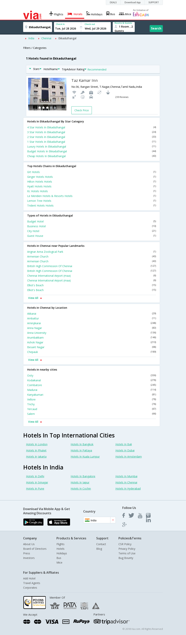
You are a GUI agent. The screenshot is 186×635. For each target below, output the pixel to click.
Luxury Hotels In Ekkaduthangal (91, 146)
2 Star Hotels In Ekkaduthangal (91, 137)
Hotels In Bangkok (82, 444)
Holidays (61, 553)
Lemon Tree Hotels (91, 201)
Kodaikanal (91, 380)
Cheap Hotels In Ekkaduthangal (91, 156)
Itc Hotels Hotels (91, 191)
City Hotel (91, 231)
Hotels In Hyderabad (128, 488)
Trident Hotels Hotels (91, 205)
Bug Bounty (125, 558)
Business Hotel (91, 226)
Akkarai (91, 313)
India (31, 38)
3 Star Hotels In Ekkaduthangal (91, 132)
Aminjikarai (91, 323)
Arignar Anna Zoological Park (91, 252)
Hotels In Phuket (36, 450)
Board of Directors (34, 548)
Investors (29, 558)
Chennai (46, 38)
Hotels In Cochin (81, 488)
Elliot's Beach (91, 285)
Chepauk (91, 352)
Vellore (91, 399)
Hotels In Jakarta (36, 456)
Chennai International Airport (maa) (91, 275)
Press (26, 553)
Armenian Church (91, 256)
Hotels (60, 548)
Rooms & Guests (123, 22)
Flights (60, 544)
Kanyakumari (91, 394)
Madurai (91, 390)
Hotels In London (36, 444)
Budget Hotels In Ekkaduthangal (91, 151)
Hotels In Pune (35, 488)
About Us (29, 544)
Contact (101, 544)
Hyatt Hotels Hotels (91, 186)
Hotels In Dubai (125, 450)
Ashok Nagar (91, 342)
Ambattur (91, 318)
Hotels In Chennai (126, 482)
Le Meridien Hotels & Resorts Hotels (91, 196)
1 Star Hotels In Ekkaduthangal (91, 142)
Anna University (91, 333)
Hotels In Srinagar (37, 482)
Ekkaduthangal (67, 38)
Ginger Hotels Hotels (91, 177)
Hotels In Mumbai (126, 476)
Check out (90, 24)
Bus (58, 558)
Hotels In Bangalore (83, 476)
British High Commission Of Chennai (91, 266)
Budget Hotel (91, 221)
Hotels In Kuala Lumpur (85, 456)
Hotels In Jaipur (80, 482)
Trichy (91, 404)
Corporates (30, 587)
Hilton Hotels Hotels (91, 181)
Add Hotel (29, 578)
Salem (91, 414)
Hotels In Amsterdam (128, 456)
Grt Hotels (91, 172)
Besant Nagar (91, 347)
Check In (60, 24)
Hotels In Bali (123, 444)
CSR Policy (124, 544)
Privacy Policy (126, 548)
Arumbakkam (91, 337)
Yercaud (91, 409)
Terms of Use (126, 553)
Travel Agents (31, 583)
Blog (99, 548)
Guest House (91, 236)
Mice (59, 562)
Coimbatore (91, 385)
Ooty (91, 375)
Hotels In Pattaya (81, 450)
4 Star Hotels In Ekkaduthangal (91, 127)
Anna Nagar (91, 328)
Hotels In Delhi (35, 476)
